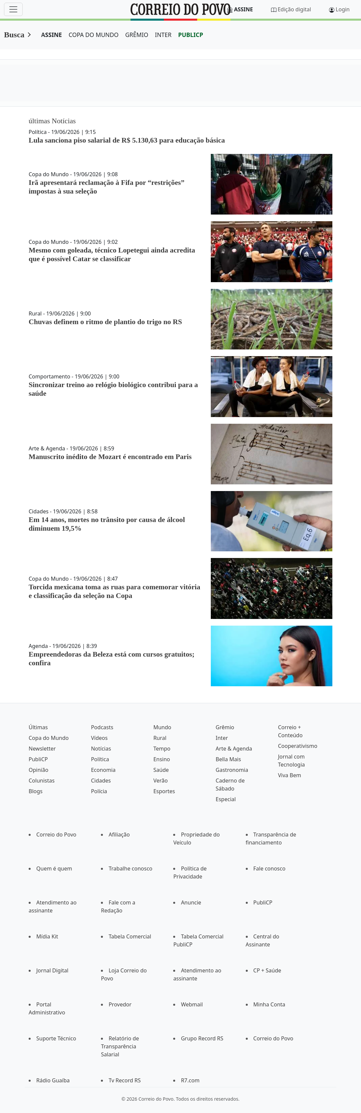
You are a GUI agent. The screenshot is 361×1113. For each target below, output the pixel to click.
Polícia (99, 791)
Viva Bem (289, 775)
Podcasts (102, 727)
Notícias (101, 748)
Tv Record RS (125, 1080)
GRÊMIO (136, 35)
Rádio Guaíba (53, 1080)
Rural (159, 738)
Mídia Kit (47, 936)
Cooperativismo (297, 746)
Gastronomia (232, 770)
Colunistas (42, 780)
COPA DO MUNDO (94, 35)
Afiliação (119, 834)
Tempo (161, 748)
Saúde (161, 770)
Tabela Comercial (130, 936)
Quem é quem (54, 868)
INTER (163, 35)
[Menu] (13, 9)
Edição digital (294, 9)
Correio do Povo (56, 834)
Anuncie (191, 902)
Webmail (192, 1004)
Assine (243, 9)
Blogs (36, 791)
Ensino (161, 759)
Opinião (38, 770)
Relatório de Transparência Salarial (120, 1046)
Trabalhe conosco (130, 868)
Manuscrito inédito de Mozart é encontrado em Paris (110, 457)
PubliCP (38, 759)
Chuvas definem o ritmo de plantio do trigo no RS (105, 322)
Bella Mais (228, 759)
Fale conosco (269, 868)
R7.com (190, 1080)
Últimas (38, 727)
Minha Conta (269, 1004)
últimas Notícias (52, 121)
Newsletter (42, 748)
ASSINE (51, 35)
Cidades (101, 780)
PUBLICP (190, 35)
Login (343, 9)
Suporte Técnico (56, 1038)
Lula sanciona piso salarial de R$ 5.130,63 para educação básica (127, 140)
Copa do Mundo (49, 738)
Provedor (120, 1004)
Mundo (162, 727)
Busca (14, 34)
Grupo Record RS (202, 1038)
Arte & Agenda (234, 748)
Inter (222, 738)
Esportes (164, 791)
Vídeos (99, 738)
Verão (160, 780)
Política (100, 759)
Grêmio (225, 727)
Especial (226, 799)
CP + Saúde (267, 970)
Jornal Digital (52, 970)
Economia (103, 770)
